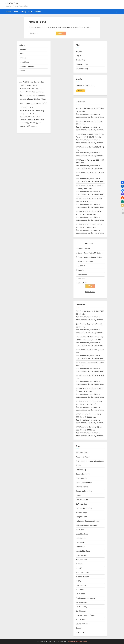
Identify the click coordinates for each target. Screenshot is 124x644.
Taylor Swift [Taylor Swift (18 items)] (31, 120)
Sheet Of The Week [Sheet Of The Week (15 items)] (25, 117)
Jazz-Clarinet (81, 538)
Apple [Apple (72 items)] (26, 81)
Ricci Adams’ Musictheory (86, 598)
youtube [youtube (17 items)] (33, 126)
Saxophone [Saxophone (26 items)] (24, 114)
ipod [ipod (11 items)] (37, 92)
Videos (22, 71)
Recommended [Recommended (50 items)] (27, 110)
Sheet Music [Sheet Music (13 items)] (33, 114)
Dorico (78, 495)
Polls (30, 12)
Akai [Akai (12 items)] (20, 82)
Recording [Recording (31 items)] (40, 110)
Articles (38, 12)
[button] (122, 182)
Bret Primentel (81, 478)
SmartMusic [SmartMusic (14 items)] (36, 117)
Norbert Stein (81, 585)
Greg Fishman (81, 517)
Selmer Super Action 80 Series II (90, 253)
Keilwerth (81, 279)
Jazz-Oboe (80, 547)
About (8, 12)
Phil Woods (80, 594)
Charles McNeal (82, 487)
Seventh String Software (85, 615)
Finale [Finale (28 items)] (37, 89)
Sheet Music (24, 62)
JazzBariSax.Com (83, 551)
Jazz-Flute (80, 543)
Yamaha (81, 270)
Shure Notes (81, 620)
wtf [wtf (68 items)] (28, 126)
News (21, 53)
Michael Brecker (82, 577)
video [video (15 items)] (40, 123)
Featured (22, 49)
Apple (78, 465)
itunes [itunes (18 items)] (42, 92)
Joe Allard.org (81, 555)
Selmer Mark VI (84, 249)
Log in (78, 56)
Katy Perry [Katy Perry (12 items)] (28, 96)
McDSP (79, 568)
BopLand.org (81, 470)
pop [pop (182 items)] (44, 103)
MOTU (78, 581)
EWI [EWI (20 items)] (32, 89)
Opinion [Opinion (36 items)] (27, 103)
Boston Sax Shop (83, 474)
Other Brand (82, 283)
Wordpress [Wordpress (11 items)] (22, 126)
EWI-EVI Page (81, 513)
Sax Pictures (81, 611)
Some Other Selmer (85, 262)
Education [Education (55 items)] (24, 88)
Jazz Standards (82, 534)
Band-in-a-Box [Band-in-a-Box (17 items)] (39, 82)
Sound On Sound (82, 624)
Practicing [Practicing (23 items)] (23, 107)
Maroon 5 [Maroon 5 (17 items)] (22, 99)
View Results (90, 292)
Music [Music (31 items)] (43, 99)
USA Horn (80, 632)
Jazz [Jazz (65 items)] (22, 95)
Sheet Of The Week (26, 66)
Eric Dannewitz (82, 500)
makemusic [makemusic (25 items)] (40, 96)
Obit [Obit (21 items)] (21, 104)
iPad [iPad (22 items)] (33, 92)
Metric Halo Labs (82, 572)
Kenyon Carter (81, 560)
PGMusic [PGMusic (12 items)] (38, 104)
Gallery (23, 12)
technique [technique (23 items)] (40, 120)
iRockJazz (80, 530)
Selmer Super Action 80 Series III (90, 257)
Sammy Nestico (82, 602)
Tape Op (79, 628)
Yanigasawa (82, 274)
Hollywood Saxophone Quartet (88, 521)
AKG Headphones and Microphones (90, 461)
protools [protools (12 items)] (30, 107)
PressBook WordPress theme (77, 641)
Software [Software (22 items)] (22, 120)
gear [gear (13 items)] (42, 89)
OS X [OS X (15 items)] (33, 104)
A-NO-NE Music (82, 453)
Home (15, 12)
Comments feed (82, 64)
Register (79, 51)
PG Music (80, 590)
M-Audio (79, 564)
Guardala (81, 266)
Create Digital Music (84, 491)
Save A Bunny (81, 607)
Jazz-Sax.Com (12, 3)
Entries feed (80, 60)
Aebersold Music (82, 457)
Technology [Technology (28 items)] (24, 123)
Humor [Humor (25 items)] (28, 92)
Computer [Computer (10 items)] (34, 85)
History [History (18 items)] (21, 92)
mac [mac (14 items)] (34, 96)
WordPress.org (82, 69)
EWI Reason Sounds (84, 508)
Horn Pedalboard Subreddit (86, 525)
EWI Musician (81, 504)
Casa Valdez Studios (84, 483)
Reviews (22, 58)
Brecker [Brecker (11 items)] (29, 85)
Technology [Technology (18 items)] (34, 123)
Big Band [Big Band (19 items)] (22, 85)
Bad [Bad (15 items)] (31, 82)
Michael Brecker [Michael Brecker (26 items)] (33, 99)
